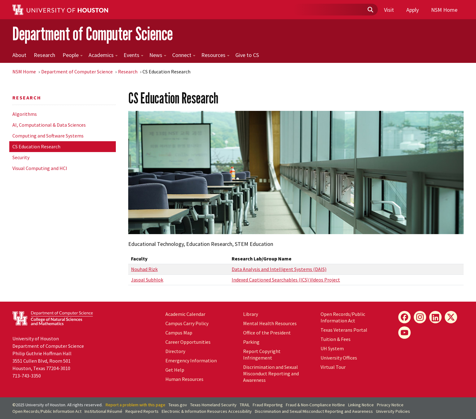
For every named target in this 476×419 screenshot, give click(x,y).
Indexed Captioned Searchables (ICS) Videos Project (286, 280)
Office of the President (267, 333)
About (19, 55)
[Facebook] (404, 317)
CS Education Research (36, 146)
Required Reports (142, 411)
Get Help (174, 370)
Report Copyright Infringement (262, 354)
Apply (412, 9)
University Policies (393, 411)
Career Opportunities (188, 342)
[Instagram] (420, 317)
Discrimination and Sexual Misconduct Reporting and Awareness (271, 373)
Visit (389, 9)
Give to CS (247, 55)
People (73, 55)
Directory (175, 351)
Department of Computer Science (92, 33)
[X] (451, 317)
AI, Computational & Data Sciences (49, 125)
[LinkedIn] (435, 317)
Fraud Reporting (268, 405)
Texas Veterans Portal (344, 330)
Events (133, 55)
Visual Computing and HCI (39, 168)
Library (250, 314)
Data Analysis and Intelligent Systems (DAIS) (279, 269)
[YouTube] (404, 332)
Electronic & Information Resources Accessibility (207, 411)
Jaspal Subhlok (147, 280)
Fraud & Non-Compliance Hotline (315, 405)
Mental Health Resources (270, 323)
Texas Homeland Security (213, 405)
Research (44, 55)
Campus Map (178, 333)
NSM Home (444, 9)
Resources (215, 55)
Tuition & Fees (336, 339)
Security (20, 157)
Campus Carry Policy (186, 323)
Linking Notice (361, 405)
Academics (103, 55)
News (157, 55)
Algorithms (24, 114)
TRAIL (245, 405)
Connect (183, 55)
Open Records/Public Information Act (343, 317)
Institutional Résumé (103, 411)
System (332, 348)
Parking (251, 342)
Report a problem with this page (135, 405)
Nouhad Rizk (144, 269)
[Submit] (370, 10)
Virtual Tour (333, 367)
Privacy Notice (390, 405)
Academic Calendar (185, 314)
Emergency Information (191, 360)
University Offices (339, 358)
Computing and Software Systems (48, 136)
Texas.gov (177, 405)
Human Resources (184, 379)
